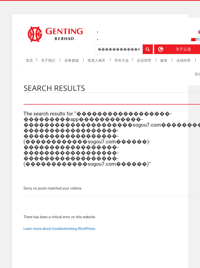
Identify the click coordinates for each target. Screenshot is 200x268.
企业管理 (144, 60)
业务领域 (71, 60)
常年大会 (122, 60)
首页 (29, 60)
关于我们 (48, 60)
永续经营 (183, 60)
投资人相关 (97, 60)
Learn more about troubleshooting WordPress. (60, 229)
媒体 (164, 60)
